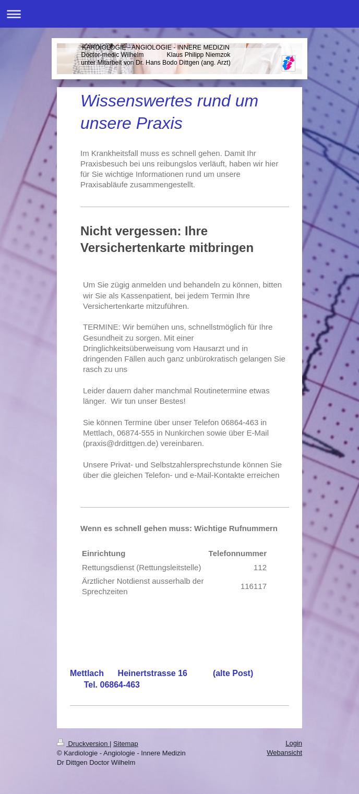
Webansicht (284, 752)
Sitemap (125, 744)
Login (293, 743)
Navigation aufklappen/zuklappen (179, 14)
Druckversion (83, 744)
